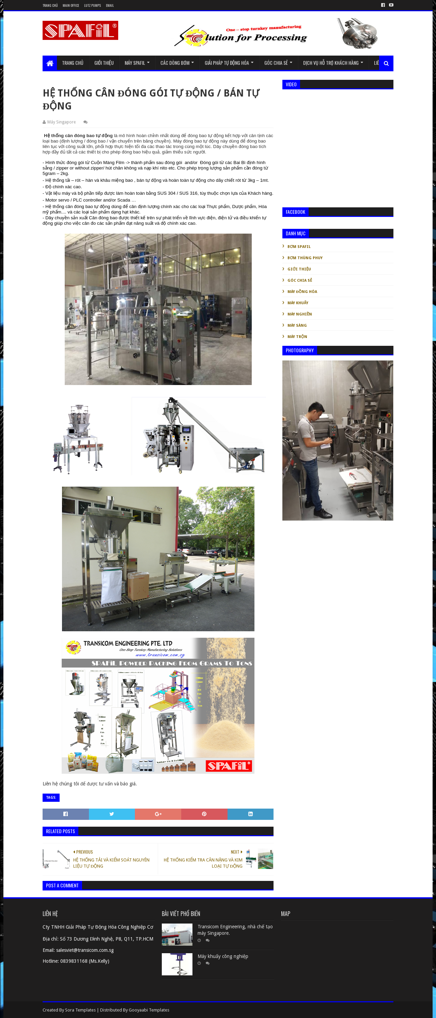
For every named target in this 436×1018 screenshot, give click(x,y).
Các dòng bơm (174, 62)
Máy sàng (297, 325)
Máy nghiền (299, 314)
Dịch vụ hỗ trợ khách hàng (331, 62)
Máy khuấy (297, 303)
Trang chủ (50, 5)
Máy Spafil (135, 62)
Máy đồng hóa (302, 292)
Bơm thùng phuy (305, 258)
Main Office (71, 5)
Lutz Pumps (92, 5)
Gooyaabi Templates (149, 1010)
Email (110, 5)
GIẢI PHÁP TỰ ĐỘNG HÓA (227, 62)
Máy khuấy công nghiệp (223, 956)
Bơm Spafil (299, 247)
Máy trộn (297, 337)
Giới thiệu (104, 62)
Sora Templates (80, 1010)
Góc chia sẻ (276, 62)
